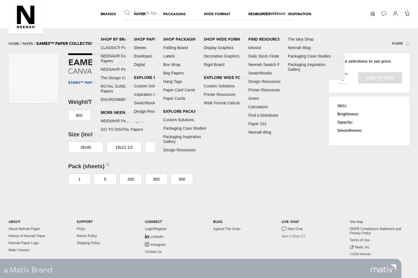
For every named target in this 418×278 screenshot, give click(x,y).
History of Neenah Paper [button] (26, 236)
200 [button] (130, 179)
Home (13, 44)
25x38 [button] (162, 147)
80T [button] (130, 115)
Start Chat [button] (292, 229)
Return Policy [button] (87, 236)
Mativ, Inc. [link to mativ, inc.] (360, 247)
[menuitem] (108, 14)
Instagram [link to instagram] (155, 244)
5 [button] (105, 179)
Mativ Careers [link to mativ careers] (19, 250)
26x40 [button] (85, 147)
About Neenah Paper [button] (24, 229)
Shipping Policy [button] (88, 243)
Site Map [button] (356, 222)
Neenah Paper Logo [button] (23, 243)
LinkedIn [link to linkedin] (154, 236)
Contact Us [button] (153, 252)
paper (28, 44)
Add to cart (380, 78)
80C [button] (79, 115)
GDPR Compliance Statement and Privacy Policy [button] (375, 231)
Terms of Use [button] (360, 240)
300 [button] (156, 179)
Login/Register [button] (156, 229)
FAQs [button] (81, 229)
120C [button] (105, 115)
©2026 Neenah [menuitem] (360, 254)
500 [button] (182, 179)
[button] (25, 17)
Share (401, 43)
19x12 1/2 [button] (124, 147)
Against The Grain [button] (226, 229)
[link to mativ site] (383, 268)
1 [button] (79, 179)
